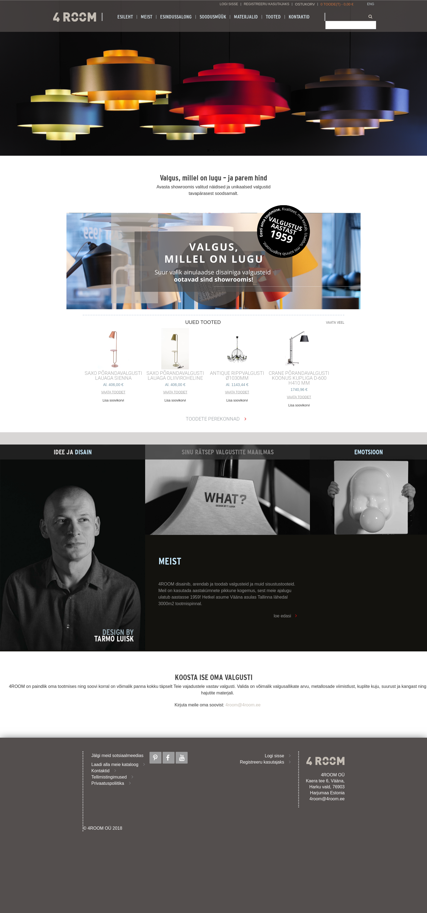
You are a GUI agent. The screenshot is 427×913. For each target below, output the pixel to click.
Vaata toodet (113, 392)
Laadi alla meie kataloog (115, 764)
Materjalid (246, 17)
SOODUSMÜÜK (213, 17)
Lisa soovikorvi (113, 400)
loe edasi (282, 616)
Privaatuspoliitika (107, 783)
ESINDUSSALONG (176, 17)
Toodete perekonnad (213, 419)
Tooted (273, 17)
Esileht (125, 17)
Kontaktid (299, 17)
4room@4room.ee (243, 705)
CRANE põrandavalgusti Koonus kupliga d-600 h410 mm (299, 378)
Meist (146, 17)
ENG (370, 4)
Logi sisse (229, 4)
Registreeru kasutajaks (266, 4)
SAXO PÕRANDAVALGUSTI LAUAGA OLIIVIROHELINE (175, 376)
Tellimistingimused (109, 777)
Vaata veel (335, 322)
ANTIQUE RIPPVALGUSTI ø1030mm (237, 376)
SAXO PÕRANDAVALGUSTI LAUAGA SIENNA (113, 376)
